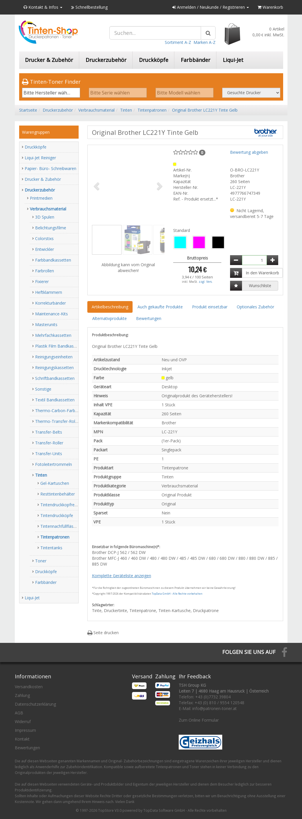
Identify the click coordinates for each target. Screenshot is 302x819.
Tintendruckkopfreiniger (62, 504)
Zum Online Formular (199, 720)
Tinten (126, 110)
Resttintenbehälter (57, 494)
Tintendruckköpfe (56, 515)
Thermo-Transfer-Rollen (58, 421)
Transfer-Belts (48, 432)
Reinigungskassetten (54, 367)
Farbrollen (44, 270)
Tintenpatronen (152, 110)
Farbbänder (195, 59)
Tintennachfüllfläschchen (63, 526)
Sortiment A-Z (178, 42)
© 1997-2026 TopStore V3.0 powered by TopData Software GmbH (130, 810)
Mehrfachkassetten (53, 335)
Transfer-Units (48, 453)
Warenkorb (270, 7)
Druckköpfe (153, 59)
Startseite (28, 110)
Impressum (25, 730)
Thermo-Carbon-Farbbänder (61, 410)
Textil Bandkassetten (55, 400)
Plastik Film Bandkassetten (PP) (65, 346)
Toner (40, 561)
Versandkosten (29, 686)
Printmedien (41, 198)
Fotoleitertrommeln (53, 464)
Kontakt (22, 739)
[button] (97, 185)
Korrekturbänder (50, 303)
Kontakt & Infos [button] (42, 7)
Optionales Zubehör (255, 307)
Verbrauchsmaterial (96, 110)
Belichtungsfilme (50, 227)
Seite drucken (103, 632)
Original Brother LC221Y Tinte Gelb (205, 110)
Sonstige (43, 389)
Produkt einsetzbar (209, 307)
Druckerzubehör (106, 59)
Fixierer (42, 281)
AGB (19, 713)
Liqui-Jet (233, 59)
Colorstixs (44, 238)
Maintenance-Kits (51, 313)
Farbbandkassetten (53, 260)
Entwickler (44, 249)
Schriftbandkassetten (55, 378)
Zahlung (22, 695)
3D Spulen (44, 217)
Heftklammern (48, 292)
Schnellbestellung (89, 7)
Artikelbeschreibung (110, 307)
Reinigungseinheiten (54, 357)
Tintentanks (51, 547)
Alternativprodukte (109, 318)
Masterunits (46, 324)
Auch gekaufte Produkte (160, 307)
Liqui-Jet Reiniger (40, 157)
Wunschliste (260, 285)
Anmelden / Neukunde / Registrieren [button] (210, 7)
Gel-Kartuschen (54, 483)
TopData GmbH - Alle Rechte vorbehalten (177, 594)
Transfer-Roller (49, 443)
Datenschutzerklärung (35, 704)
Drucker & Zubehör (49, 59)
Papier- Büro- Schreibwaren (50, 168)
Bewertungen (148, 318)
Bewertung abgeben (249, 152)
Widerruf (23, 721)
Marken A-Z (205, 42)
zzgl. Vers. (206, 282)
